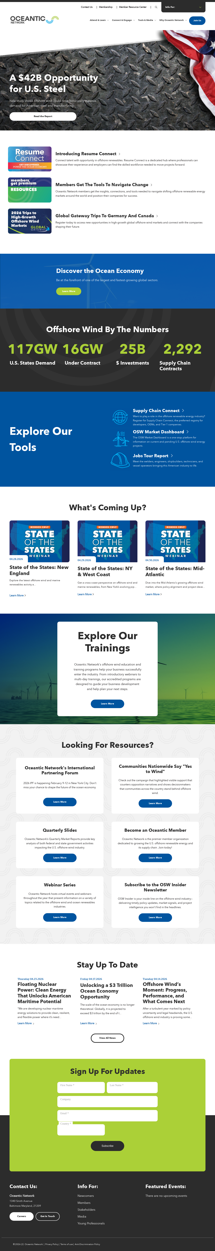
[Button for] (156, 7)
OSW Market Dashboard (161, 432)
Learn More (68, 291)
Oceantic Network (34, 1244)
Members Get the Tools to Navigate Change (104, 184)
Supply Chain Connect (158, 410)
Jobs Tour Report (153, 455)
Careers (21, 1216)
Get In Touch (47, 1216)
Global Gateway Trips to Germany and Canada (107, 215)
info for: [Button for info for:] (183, 7)
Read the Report (43, 116)
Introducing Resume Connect (88, 153)
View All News (107, 1038)
